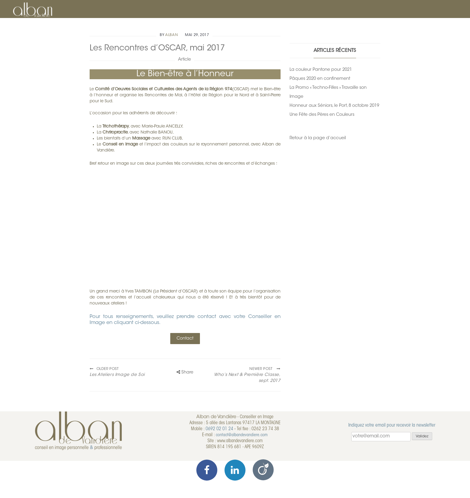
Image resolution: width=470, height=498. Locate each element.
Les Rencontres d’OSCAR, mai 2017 (157, 48)
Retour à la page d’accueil (318, 138)
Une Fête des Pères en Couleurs (322, 114)
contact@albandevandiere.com (242, 435)
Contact (185, 338)
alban (171, 35)
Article (184, 59)
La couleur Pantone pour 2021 (321, 70)
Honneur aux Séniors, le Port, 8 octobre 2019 (334, 106)
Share (185, 372)
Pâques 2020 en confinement (320, 78)
